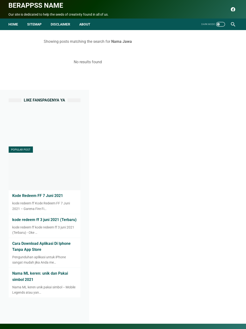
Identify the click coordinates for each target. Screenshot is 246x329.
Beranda (57, 314)
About (73, 314)
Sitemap (34, 23)
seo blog (98, 321)
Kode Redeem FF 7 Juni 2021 (207, 128)
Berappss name (36, 5)
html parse (187, 314)
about (85, 23)
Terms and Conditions (158, 314)
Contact (89, 314)
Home (13, 23)
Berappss (173, 321)
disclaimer (60, 23)
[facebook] (232, 9)
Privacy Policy (127, 314)
